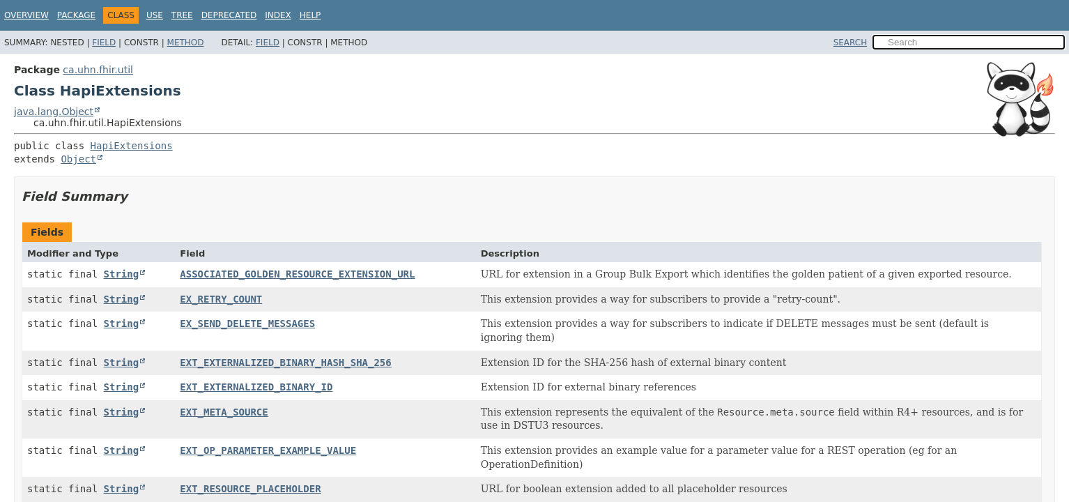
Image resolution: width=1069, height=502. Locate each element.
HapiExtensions (132, 145)
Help (310, 15)
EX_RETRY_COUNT (221, 299)
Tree (182, 15)
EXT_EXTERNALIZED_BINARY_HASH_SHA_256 (285, 362)
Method (185, 42)
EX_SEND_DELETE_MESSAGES (247, 323)
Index (278, 15)
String (121, 274)
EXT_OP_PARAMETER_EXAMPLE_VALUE (268, 450)
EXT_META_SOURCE (224, 412)
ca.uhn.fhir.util (98, 69)
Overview (26, 15)
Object (78, 159)
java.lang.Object (53, 111)
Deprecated (229, 15)
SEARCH (850, 42)
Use (154, 15)
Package (76, 15)
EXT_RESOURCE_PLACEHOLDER (250, 488)
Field (104, 42)
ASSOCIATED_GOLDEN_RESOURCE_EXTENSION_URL (297, 274)
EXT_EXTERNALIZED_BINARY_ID (256, 387)
